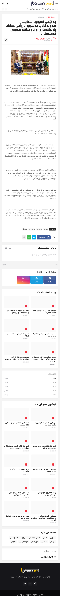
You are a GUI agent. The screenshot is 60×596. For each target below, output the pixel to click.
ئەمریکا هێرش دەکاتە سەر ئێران (18, 335)
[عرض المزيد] (24, 237)
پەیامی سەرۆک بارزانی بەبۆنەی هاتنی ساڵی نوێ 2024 (17, 358)
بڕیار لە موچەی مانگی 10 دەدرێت (19, 470)
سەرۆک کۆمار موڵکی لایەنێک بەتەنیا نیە (44, 335)
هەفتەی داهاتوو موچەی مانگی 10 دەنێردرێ (19, 494)
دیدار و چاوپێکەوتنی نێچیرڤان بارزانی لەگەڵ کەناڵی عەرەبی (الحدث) (44, 359)
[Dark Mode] (8, 4)
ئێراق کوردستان (34, 537)
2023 (30, 386)
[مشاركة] (6, 40)
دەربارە (28, 595)
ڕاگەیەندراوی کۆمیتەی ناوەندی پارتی (47, 494)
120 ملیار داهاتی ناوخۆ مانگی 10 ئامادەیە (17, 424)
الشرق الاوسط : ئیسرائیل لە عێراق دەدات (44, 470)
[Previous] (6, 9)
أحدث (55, 265)
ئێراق (45, 537)
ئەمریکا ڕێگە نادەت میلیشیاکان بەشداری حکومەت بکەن (16, 447)
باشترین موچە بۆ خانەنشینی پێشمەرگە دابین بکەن (17, 312)
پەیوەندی (20, 595)
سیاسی (39, 229)
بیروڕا (23, 537)
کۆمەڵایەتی (23, 541)
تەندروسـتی (14, 537)
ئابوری (52, 537)
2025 (30, 394)
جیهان (40, 18)
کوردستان (32, 229)
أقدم (5, 265)
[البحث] (3, 4)
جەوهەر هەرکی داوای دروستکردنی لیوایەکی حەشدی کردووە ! (43, 518)
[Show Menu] (57, 4)
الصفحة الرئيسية (50, 18)
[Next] (3, 9)
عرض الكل (7, 248)
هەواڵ (25, 229)
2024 (30, 390)
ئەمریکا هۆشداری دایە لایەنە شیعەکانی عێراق (44, 447)
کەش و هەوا (38, 595)
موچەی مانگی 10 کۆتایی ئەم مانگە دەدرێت (40, 9)
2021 (30, 378)
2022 (30, 382)
